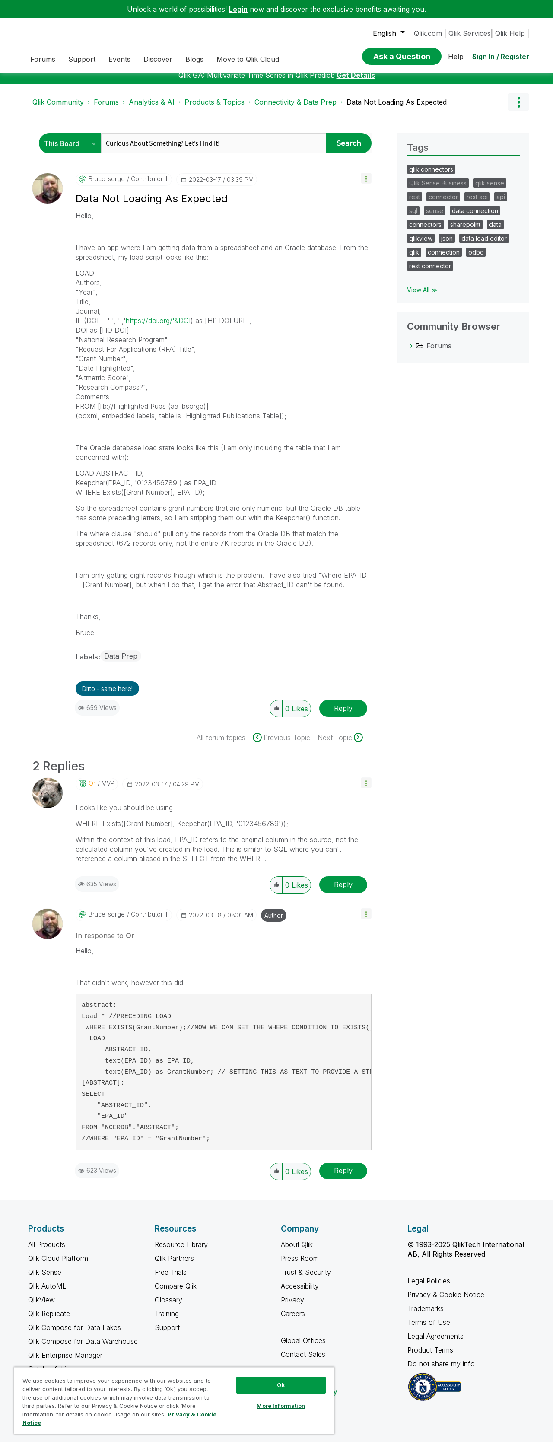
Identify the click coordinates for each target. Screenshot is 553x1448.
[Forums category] (411, 352)
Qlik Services (469, 33)
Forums (106, 108)
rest (414, 203)
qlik (414, 258)
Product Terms (430, 1356)
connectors (425, 231)
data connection (475, 217)
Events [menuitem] (119, 59)
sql (413, 217)
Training (167, 1320)
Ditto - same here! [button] (107, 695)
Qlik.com (428, 33)
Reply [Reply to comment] (343, 891)
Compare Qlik (176, 1292)
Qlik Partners (174, 1264)
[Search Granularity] (72, 150)
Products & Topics (214, 108)
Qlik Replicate (49, 1320)
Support (167, 1334)
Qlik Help (510, 33)
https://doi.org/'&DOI (158, 327)
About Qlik (297, 1251)
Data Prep (120, 662)
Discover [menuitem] (157, 59)
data (495, 231)
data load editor (484, 244)
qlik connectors (431, 175)
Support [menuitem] (81, 59)
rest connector (430, 272)
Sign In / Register (500, 56)
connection (444, 258)
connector (443, 203)
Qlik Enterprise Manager (65, 1361)
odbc (475, 258)
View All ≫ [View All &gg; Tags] (422, 296)
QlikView (41, 1306)
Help (456, 56)
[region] (174, 1400)
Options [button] (518, 108)
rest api (477, 203)
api (500, 203)
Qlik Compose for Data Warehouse (83, 1347)
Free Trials (171, 1278)
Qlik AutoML (47, 1292)
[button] (366, 184)
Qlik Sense (44, 1278)
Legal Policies (428, 1287)
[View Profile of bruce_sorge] (107, 185)
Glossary (168, 1306)
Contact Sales (303, 1360)
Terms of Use (428, 1328)
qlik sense (489, 189)
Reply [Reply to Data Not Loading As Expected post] (343, 714)
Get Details (356, 81)
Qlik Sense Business (438, 189)
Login (238, 9)
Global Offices (303, 1347)
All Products (46, 1251)
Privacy (292, 1306)
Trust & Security (306, 1278)
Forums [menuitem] (42, 59)
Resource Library (181, 1251)
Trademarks (425, 1315)
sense (434, 217)
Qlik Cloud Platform (58, 1264)
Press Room (300, 1264)
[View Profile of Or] (92, 790)
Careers (293, 1320)
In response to (105, 942)
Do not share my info (442, 1370)
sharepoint (465, 231)
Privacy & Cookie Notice (445, 1301)
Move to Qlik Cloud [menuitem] (247, 59)
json (447, 244)
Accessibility (300, 1292)
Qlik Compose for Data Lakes (74, 1334)
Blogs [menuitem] (194, 59)
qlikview (420, 244)
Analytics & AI (152, 108)
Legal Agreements (435, 1342)
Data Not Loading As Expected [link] (396, 108)
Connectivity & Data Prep (295, 108)
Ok (281, 1384)
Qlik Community (58, 108)
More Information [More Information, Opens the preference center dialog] (281, 1405)
